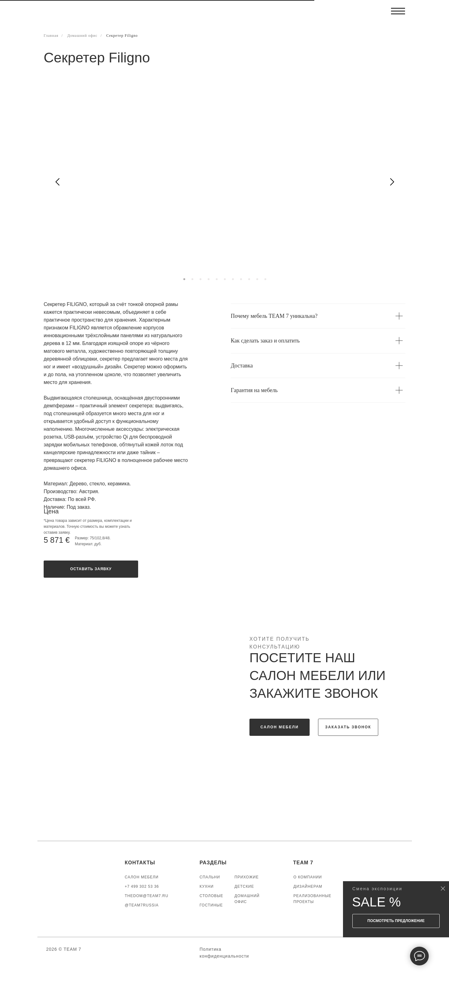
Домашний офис (82, 35)
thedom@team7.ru (146, 896)
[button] (91, 569)
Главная (51, 35)
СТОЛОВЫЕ (211, 896)
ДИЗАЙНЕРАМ (307, 886)
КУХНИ (207, 886)
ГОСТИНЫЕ (211, 905)
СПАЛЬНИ (210, 877)
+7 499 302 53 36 (142, 886)
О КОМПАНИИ (307, 877)
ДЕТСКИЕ (244, 886)
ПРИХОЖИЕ (246, 877)
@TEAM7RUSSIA (142, 905)
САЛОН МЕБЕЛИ (141, 877)
